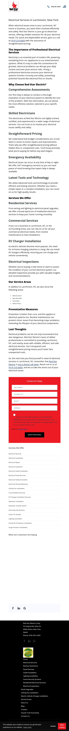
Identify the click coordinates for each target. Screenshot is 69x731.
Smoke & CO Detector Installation (20, 523)
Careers (24, 709)
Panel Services (28, 669)
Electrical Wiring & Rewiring (18, 484)
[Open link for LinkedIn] (19, 608)
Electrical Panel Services (17, 475)
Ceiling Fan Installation (16, 488)
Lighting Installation (15, 519)
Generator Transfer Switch (17, 506)
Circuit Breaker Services (17, 493)
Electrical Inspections (31, 686)
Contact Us (25, 716)
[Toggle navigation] (64, 6)
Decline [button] (53, 726)
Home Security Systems (17, 510)
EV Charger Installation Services (20, 497)
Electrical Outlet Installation (18, 471)
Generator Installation (16, 501)
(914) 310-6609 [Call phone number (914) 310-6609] (55, 6)
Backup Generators (30, 666)
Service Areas (26, 699)
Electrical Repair (14, 462)
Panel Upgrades (27, 689)
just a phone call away (28, 364)
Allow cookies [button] (62, 726)
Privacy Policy (22, 429)
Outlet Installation (29, 673)
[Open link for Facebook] (13, 608)
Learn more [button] (27, 727)
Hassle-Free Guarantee (30, 713)
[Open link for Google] (24, 608)
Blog (22, 706)
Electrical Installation (16, 458)
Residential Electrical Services (34, 683)
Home (25, 659)
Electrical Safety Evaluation (18, 480)
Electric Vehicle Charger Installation (34, 696)
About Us (24, 703)
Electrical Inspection (15, 467)
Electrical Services (15, 454)
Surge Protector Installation (18, 527)
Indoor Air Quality (15, 514)
